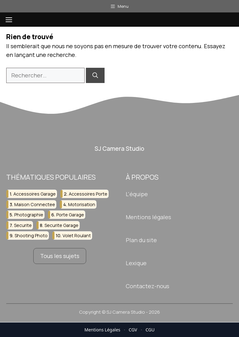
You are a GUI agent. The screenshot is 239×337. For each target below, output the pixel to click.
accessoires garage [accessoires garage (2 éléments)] (34, 194)
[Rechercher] (95, 75)
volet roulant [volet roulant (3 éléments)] (77, 235)
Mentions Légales (102, 330)
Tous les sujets (59, 256)
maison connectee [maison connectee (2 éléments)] (34, 204)
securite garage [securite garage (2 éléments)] (61, 225)
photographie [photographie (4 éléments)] (28, 215)
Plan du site (141, 240)
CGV (133, 330)
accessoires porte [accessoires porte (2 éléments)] (88, 194)
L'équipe (137, 194)
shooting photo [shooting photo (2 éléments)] (31, 235)
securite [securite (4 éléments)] (23, 225)
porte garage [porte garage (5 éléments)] (70, 215)
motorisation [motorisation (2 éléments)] (81, 204)
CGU (150, 330)
